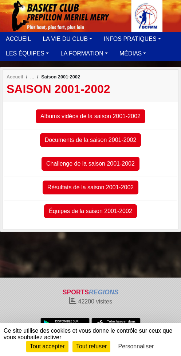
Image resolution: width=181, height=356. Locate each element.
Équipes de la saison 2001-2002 (90, 211)
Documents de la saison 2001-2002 (91, 140)
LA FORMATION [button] (81, 53)
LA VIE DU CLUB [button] (65, 39)
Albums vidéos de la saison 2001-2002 (90, 116)
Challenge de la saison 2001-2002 (90, 163)
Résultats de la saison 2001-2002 (90, 187)
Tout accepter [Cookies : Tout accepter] (47, 346)
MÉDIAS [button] (130, 53)
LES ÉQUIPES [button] (25, 53)
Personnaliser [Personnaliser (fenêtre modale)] (136, 346)
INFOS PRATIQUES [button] (130, 39)
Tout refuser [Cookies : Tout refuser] (91, 346)
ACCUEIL (18, 39)
